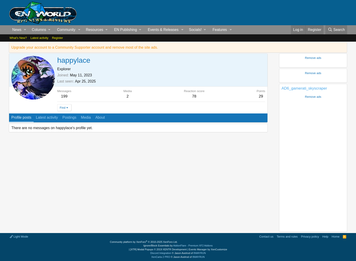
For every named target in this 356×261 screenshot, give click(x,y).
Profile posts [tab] (21, 117)
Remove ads (313, 58)
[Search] (336, 29)
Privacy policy (310, 236)
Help (325, 236)
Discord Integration (160, 253)
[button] (25, 29)
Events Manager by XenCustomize (208, 249)
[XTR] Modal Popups (158, 249)
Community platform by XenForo (144, 242)
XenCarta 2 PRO (160, 257)
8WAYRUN (200, 253)
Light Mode (19, 236)
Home (336, 236)
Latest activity (39, 38)
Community (66, 30)
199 (64, 96)
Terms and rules (287, 236)
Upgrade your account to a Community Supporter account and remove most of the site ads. (84, 47)
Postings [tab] (69, 117)
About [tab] (100, 117)
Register (57, 38)
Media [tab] (86, 117)
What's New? (18, 38)
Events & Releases (163, 30)
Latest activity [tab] (47, 117)
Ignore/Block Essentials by (178, 245)
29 (261, 96)
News (16, 30)
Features (220, 30)
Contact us (266, 236)
